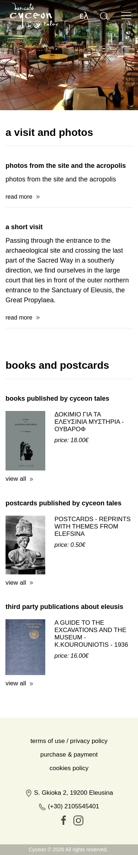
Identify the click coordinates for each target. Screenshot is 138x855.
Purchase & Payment (69, 786)
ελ (83, 15)
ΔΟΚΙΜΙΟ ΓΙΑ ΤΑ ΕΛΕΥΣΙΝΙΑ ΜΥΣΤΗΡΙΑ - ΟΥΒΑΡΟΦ (89, 453)
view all (16, 510)
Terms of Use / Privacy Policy (69, 772)
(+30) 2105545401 (69, 837)
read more (19, 228)
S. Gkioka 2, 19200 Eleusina (69, 824)
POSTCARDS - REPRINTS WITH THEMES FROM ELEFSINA (92, 558)
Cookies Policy (69, 799)
